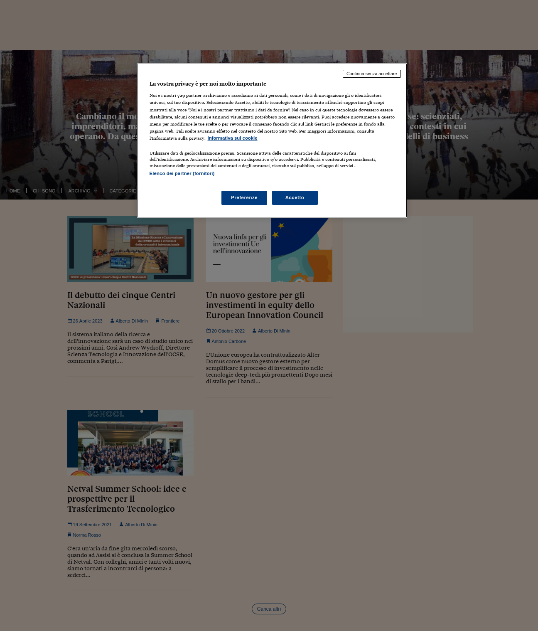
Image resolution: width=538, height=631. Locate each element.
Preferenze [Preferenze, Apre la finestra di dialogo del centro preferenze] (244, 197)
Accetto (295, 197)
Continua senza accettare (371, 73)
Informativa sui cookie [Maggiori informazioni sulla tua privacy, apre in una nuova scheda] (233, 138)
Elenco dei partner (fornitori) (182, 173)
